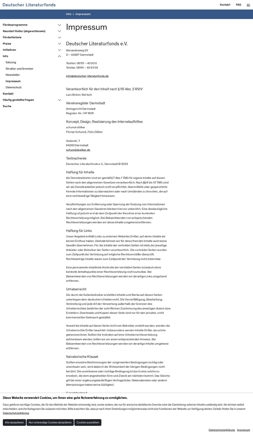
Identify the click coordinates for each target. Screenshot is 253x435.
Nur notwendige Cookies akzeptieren (50, 422)
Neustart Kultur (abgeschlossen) (24, 31)
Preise (7, 44)
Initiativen (9, 50)
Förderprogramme (15, 25)
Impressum (83, 14)
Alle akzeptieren (14, 422)
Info (68, 14)
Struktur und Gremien (19, 69)
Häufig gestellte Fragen (18, 100)
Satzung (11, 62)
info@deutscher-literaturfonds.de (87, 76)
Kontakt (8, 94)
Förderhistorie (12, 37)
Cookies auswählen (88, 422)
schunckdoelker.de (78, 150)
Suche (7, 106)
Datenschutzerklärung (16, 413)
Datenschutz (14, 87)
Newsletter (13, 75)
